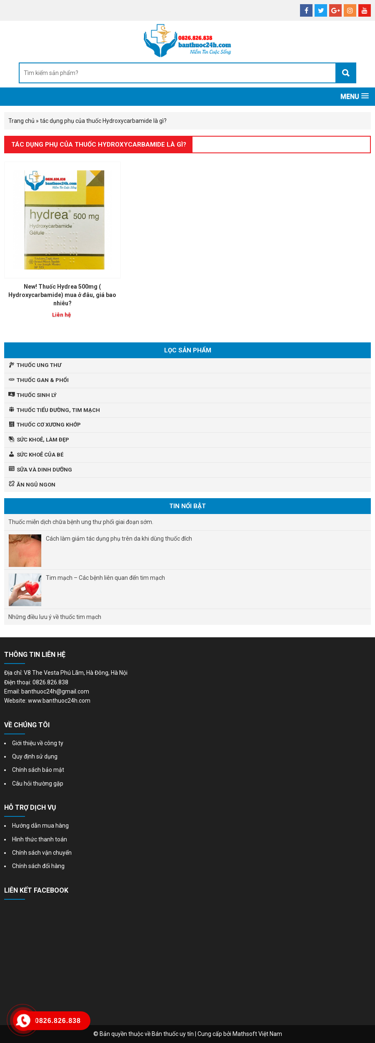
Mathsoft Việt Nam (257, 1034)
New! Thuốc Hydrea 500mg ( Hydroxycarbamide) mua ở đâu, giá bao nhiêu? (62, 295)
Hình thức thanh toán (39, 839)
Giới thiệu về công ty (37, 743)
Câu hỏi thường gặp (37, 783)
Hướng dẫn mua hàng (40, 825)
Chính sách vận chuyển (42, 852)
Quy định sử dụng (35, 756)
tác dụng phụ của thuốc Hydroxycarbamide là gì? (98, 144)
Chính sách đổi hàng (38, 866)
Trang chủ (21, 120)
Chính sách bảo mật (38, 769)
